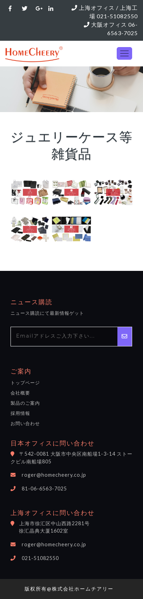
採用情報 (20, 413)
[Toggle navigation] (124, 53)
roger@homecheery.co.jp (54, 475)
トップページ (25, 382)
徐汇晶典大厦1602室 (43, 531)
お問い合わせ (25, 423)
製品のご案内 (25, 403)
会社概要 (20, 393)
